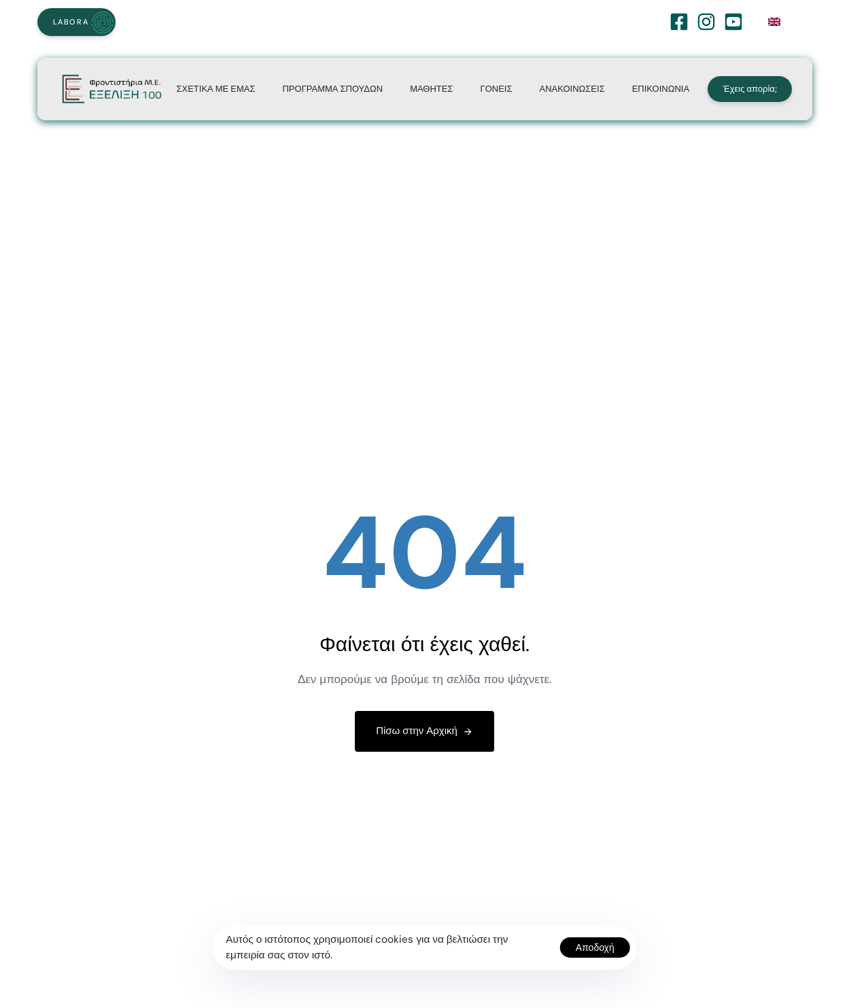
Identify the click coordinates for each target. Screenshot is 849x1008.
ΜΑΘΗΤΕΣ (431, 88)
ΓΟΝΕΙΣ (497, 88)
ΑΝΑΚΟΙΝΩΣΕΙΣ (571, 88)
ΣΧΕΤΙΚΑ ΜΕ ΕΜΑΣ (215, 88)
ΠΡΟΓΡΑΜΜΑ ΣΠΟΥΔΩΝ (332, 88)
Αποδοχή (595, 947)
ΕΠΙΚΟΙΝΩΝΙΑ (660, 88)
